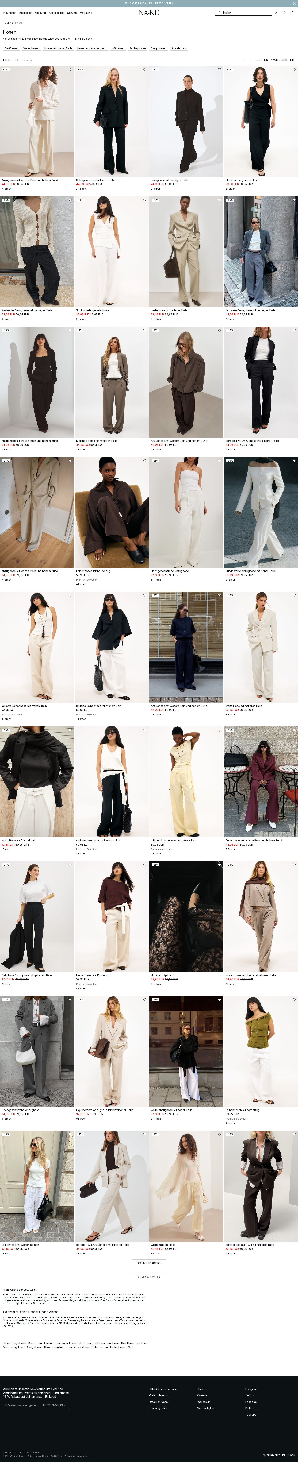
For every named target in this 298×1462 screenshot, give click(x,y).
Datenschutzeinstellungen (77, 1456)
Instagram (251, 1389)
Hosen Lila (133, 1343)
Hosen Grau (90, 1343)
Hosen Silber (91, 1347)
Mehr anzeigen (83, 38)
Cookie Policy (57, 1456)
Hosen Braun (60, 1343)
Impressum (203, 1401)
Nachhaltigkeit (206, 1408)
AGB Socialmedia (17, 1456)
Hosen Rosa (43, 1347)
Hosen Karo (119, 1343)
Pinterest (250, 1408)
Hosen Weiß (126, 1347)
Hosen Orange (26, 1347)
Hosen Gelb (75, 1343)
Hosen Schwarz (73, 1347)
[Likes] (284, 12)
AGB (5, 1456)
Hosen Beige (11, 1343)
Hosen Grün (104, 1343)
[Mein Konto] (277, 12)
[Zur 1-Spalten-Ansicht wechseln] (238, 60)
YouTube (251, 1414)
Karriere (202, 1395)
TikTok (249, 1395)
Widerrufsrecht (158, 1395)
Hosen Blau (26, 1343)
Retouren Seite (158, 1401)
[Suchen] (243, 12)
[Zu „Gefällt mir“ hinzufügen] (70, 69)
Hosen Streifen (109, 1347)
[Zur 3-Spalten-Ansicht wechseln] (250, 60)
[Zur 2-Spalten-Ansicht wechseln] (244, 60)
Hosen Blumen (43, 1343)
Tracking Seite (158, 1408)
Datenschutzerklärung (38, 1456)
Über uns (202, 1389)
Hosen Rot (57, 1347)
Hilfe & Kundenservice (163, 1389)
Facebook (251, 1401)
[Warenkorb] (292, 12)
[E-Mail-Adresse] (21, 1405)
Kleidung (8, 22)
